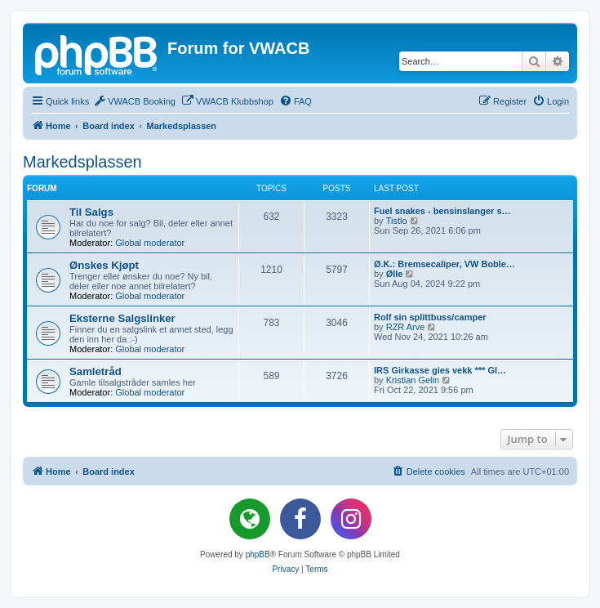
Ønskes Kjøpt (104, 265)
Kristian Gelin (412, 380)
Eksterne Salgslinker (122, 318)
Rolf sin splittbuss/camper (430, 317)
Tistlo (396, 221)
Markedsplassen (82, 162)
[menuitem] (134, 101)
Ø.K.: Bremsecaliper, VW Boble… (444, 264)
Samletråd (95, 371)
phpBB (258, 554)
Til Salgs (91, 212)
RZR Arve (405, 327)
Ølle (394, 274)
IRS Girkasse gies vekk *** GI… (440, 370)
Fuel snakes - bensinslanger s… (442, 211)
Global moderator (149, 243)
